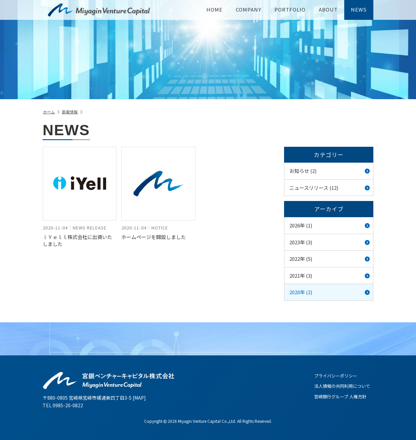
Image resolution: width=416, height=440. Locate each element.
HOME (214, 9)
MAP (139, 397)
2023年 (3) (329, 242)
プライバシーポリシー (335, 376)
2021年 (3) (329, 275)
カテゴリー (329, 154)
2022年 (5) (329, 258)
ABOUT (328, 9)
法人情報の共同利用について (342, 386)
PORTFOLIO (290, 9)
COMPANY (248, 9)
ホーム (51, 112)
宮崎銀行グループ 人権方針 (340, 396)
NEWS (359, 9)
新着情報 (72, 112)
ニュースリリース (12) (329, 187)
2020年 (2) (329, 292)
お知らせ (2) (329, 170)
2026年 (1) (329, 225)
